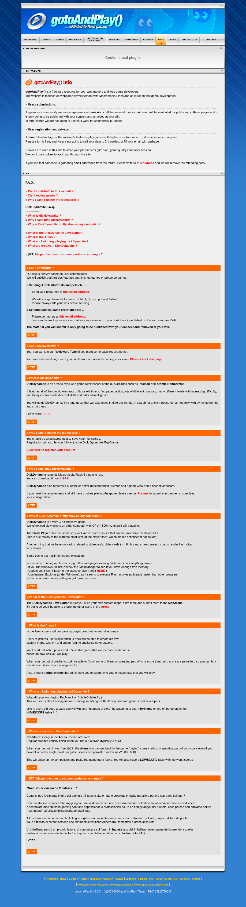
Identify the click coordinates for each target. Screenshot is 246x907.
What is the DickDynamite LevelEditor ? (55, 232)
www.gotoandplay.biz (121, 884)
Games (73, 878)
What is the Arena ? (41, 237)
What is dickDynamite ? (44, 215)
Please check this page (146, 359)
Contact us (170, 878)
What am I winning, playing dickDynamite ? (58, 241)
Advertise (184, 878)
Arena (105, 606)
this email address (76, 291)
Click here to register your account (51, 449)
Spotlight (131, 878)
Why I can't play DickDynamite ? (50, 219)
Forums (143, 493)
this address (145, 163)
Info (151, 878)
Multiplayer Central (100, 878)
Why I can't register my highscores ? (53, 199)
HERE (46, 414)
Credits (196, 878)
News (63, 878)
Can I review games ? (43, 195)
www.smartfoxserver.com (92, 884)
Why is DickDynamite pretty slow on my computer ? (64, 224)
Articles (83, 878)
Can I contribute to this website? (50, 191)
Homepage (52, 878)
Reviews (118, 878)
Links (159, 878)
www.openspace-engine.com (151, 884)
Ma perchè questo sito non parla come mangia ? (69, 254)
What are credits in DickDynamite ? (52, 245)
